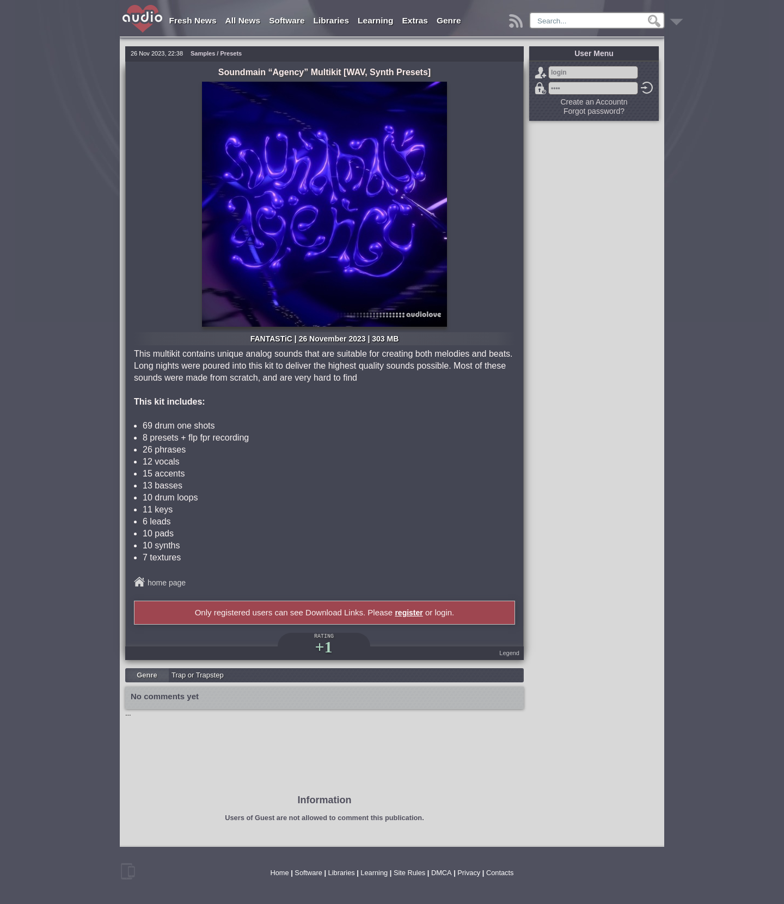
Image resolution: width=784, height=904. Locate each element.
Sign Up (541, 72)
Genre (449, 20)
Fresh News (193, 20)
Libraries (331, 20)
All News (243, 20)
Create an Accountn (594, 101)
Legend (509, 653)
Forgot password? (541, 88)
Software (286, 20)
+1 (323, 647)
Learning (375, 20)
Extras (415, 20)
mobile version (128, 871)
